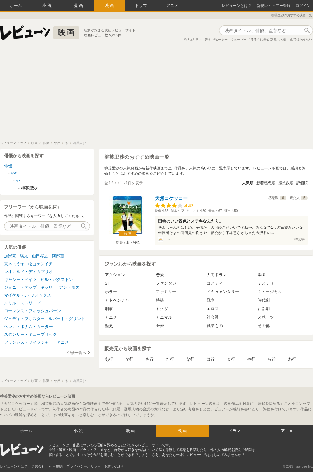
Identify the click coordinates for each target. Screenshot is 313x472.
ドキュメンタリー (223, 291)
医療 (160, 325)
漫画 (79, 5)
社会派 (213, 317)
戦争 (211, 300)
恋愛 (160, 274)
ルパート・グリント (67, 318)
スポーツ (266, 317)
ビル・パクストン (56, 279)
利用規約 (56, 466)
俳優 (8, 166)
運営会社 (38, 466)
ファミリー (166, 291)
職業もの (215, 325)
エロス (213, 308)
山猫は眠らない (301, 39)
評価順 (302, 183)
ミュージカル (270, 291)
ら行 (272, 359)
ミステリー (268, 283)
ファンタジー (168, 283)
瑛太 (24, 256)
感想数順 (285, 183)
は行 (211, 359)
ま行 (231, 359)
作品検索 (306, 30)
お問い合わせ (115, 466)
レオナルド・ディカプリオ (28, 271)
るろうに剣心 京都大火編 (268, 39)
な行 (190, 359)
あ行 (109, 359)
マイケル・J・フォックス (27, 295)
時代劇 (264, 300)
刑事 (109, 308)
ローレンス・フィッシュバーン (32, 310)
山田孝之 (40, 256)
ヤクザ (162, 308)
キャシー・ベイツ (20, 279)
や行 (251, 359)
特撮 (160, 300)
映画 (110, 5)
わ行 (292, 359)
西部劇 (264, 308)
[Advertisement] (156, 94)
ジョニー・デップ (20, 287)
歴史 (109, 325)
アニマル (164, 317)
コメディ (215, 283)
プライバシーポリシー (83, 466)
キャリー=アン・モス (60, 287)
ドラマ (141, 5)
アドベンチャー (119, 300)
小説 (47, 5)
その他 (264, 325)
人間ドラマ (217, 274)
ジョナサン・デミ (198, 39)
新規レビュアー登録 (273, 5)
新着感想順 (265, 183)
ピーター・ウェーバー (230, 39)
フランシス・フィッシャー (28, 342)
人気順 (247, 183)
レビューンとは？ (237, 5)
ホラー (111, 291)
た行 (170, 359)
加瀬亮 (10, 256)
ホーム (16, 5)
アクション (115, 274)
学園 (262, 274)
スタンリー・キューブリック (30, 334)
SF (107, 283)
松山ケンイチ (40, 263)
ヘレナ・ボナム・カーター (28, 326)
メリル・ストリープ (22, 303)
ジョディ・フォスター (24, 318)
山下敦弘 (133, 242)
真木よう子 (14, 263)
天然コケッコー (171, 198)
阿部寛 (58, 256)
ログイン (302, 5)
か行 (129, 359)
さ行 (150, 359)
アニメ (172, 5)
